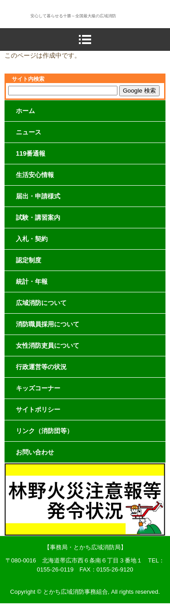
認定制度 (28, 260)
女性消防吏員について (47, 345)
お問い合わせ (35, 452)
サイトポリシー (38, 409)
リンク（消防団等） (44, 430)
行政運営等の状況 (41, 366)
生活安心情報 (35, 174)
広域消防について (41, 302)
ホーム (25, 110)
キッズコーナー (38, 388)
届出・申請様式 (38, 196)
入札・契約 (32, 238)
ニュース (28, 132)
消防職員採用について (47, 324)
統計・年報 (32, 281)
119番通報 (30, 153)
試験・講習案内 (38, 217)
